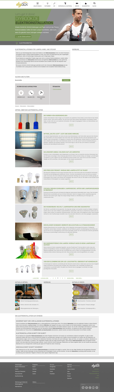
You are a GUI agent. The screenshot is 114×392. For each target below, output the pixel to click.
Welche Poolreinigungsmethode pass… (30, 301)
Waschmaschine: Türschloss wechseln (87, 301)
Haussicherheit (18, 373)
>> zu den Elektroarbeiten (23, 36)
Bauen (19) (31, 94)
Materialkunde (18, 386)
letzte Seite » (79, 278)
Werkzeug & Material (65, 6)
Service (52, 364)
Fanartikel (52, 373)
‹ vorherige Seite (44, 278)
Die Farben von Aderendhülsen (55, 115)
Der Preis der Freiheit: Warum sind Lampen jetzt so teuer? (66, 170)
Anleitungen (37, 6)
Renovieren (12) (41, 95)
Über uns (69, 366)
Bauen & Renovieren (20, 366)
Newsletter (52, 369)
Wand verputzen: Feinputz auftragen (86, 304)
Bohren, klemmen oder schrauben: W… (30, 304)
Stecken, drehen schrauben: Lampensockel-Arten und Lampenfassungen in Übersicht (71, 189)
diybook (69, 364)
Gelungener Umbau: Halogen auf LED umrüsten (62, 152)
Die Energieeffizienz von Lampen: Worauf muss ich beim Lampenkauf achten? (69, 244)
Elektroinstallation (57, 89)
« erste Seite (36, 278)
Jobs (68, 371)
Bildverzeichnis (95, 371)
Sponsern (69, 378)
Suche (94, 6)
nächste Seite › (70, 278)
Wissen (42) (21, 94)
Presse (69, 376)
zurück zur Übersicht (93, 43)
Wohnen (34, 369)
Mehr (71, 125)
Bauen (34, 366)
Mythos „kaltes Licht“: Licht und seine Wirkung (61, 134)
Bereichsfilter (18, 80)
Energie (34, 371)
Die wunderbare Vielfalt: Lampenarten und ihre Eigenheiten (67, 207)
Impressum (96, 369)
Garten (16, 369)
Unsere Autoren (71, 369)
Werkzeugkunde (19, 384)
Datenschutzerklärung (94, 373)
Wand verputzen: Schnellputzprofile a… (87, 308)
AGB (98, 375)
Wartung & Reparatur (20, 371)
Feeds (51, 371)
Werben (97, 377)
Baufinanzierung (19, 376)
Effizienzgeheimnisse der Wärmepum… (30, 308)
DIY (54, 6)
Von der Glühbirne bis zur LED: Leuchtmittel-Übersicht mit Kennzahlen (70, 262)
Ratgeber (47, 6)
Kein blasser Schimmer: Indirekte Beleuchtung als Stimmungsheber (69, 225)
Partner (69, 373)
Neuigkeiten (86, 6)
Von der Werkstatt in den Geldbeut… (27, 297)
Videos (77, 6)
